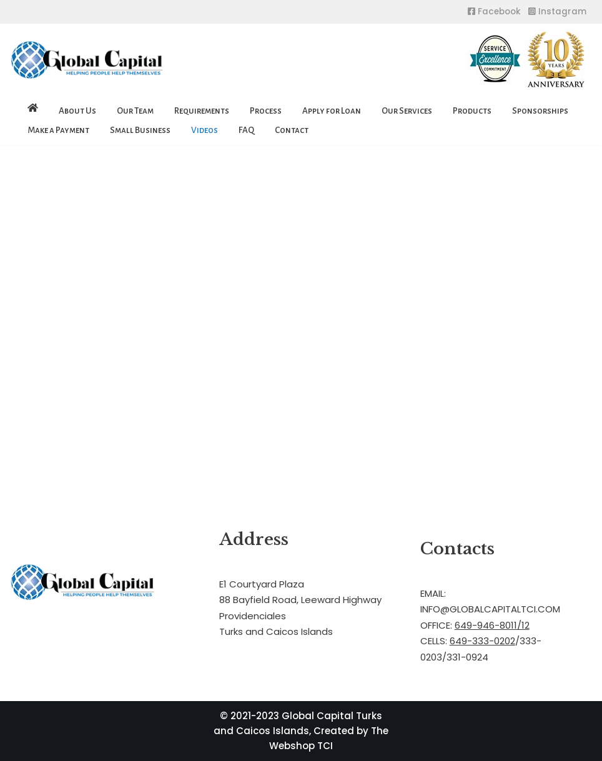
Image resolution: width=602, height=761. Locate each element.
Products (472, 110)
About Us (77, 110)
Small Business (140, 130)
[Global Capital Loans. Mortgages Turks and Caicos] (87, 60)
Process (266, 110)
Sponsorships (540, 110)
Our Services (407, 110)
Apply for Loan (331, 110)
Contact (291, 130)
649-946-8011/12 (492, 625)
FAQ (246, 130)
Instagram (557, 11)
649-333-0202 (482, 640)
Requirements (201, 110)
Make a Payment (58, 130)
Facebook (494, 11)
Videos (204, 130)
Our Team (135, 110)
